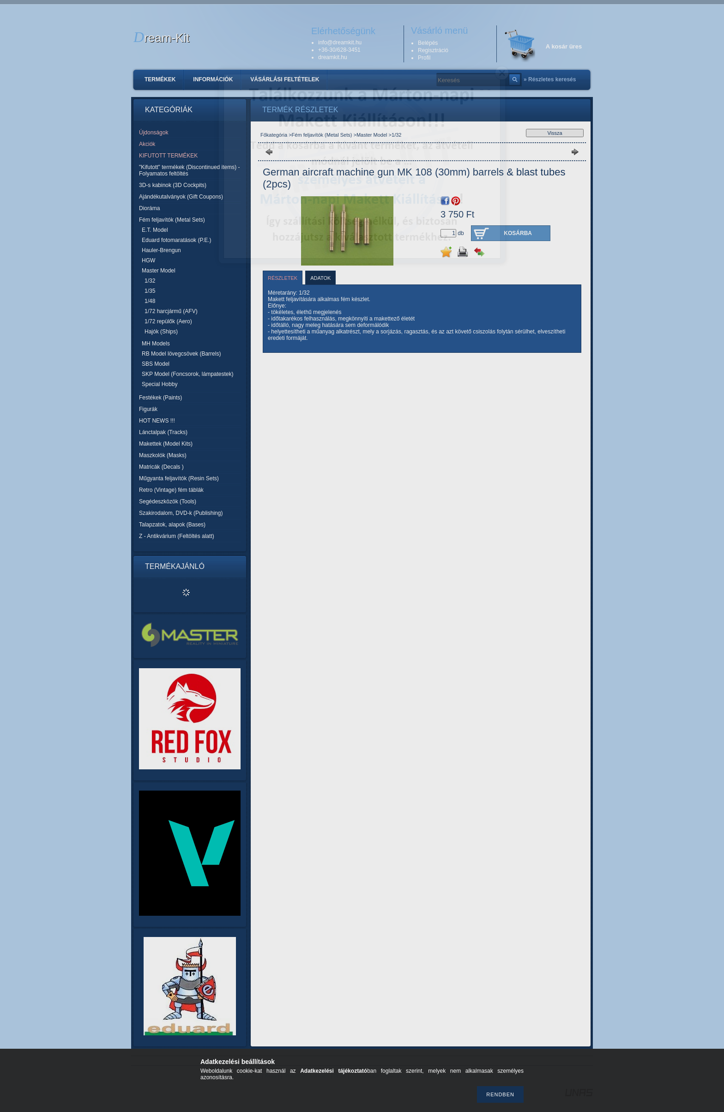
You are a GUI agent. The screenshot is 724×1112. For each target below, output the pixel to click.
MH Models (156, 343)
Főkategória (273, 135)
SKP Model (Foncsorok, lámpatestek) (188, 374)
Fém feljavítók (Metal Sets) (322, 135)
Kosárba (518, 233)
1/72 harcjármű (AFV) (171, 311)
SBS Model (155, 364)
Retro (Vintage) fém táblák (171, 490)
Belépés (428, 43)
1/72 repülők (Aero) (168, 321)
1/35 (150, 291)
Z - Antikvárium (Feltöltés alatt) (176, 536)
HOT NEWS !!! (157, 420)
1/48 (150, 301)
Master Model (372, 135)
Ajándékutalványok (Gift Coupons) (181, 196)
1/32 (150, 281)
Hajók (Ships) (161, 331)
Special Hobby (159, 384)
